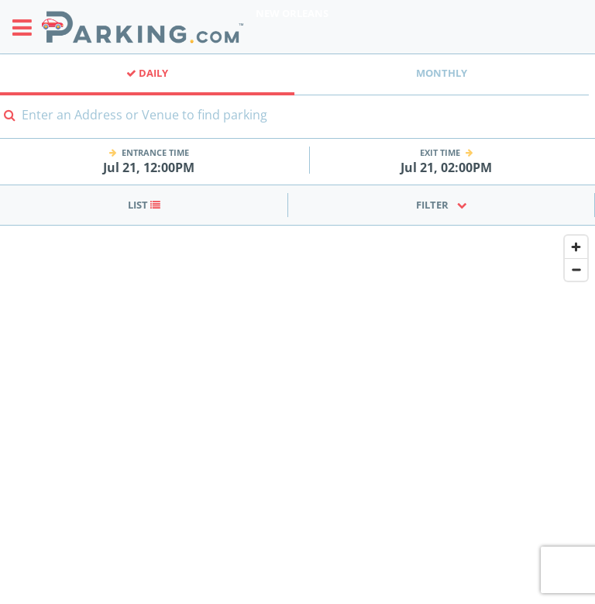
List (144, 205)
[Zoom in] (576, 247)
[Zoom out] (576, 269)
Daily (147, 73)
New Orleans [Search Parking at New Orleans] (292, 13)
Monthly (441, 73)
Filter (441, 205)
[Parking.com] (142, 26)
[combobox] (297, 124)
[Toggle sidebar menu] (26, 27)
